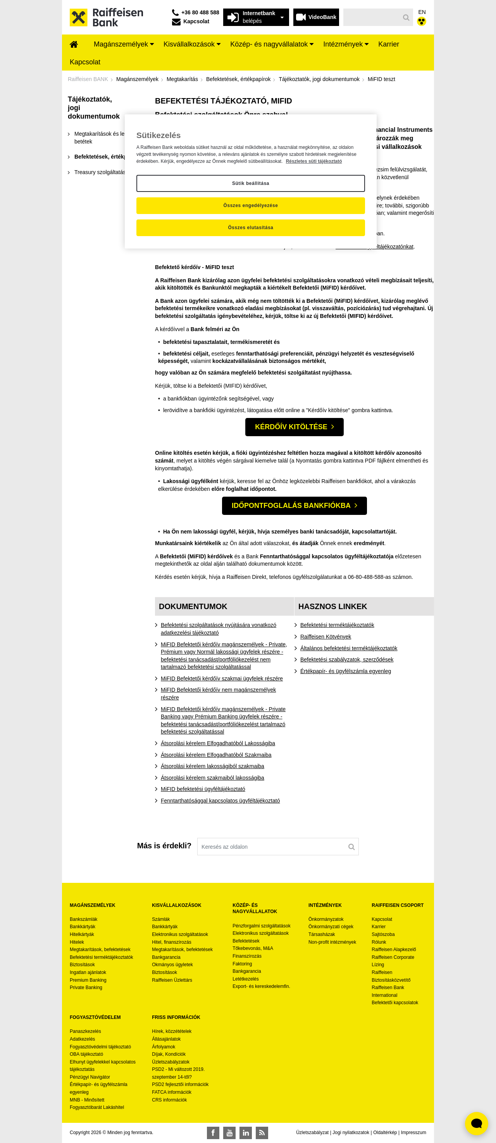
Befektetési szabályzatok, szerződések (346, 659)
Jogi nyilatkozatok (350, 1132)
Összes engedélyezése (251, 205)
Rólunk (379, 942)
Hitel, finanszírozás (171, 942)
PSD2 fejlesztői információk (180, 1084)
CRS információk (169, 1100)
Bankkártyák (82, 926)
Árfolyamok (163, 1047)
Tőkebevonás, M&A (252, 948)
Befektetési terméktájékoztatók (337, 625)
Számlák (161, 919)
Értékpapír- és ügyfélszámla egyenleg (345, 671)
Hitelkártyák (82, 934)
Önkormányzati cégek (330, 926)
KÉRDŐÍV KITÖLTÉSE (291, 427)
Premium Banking (88, 980)
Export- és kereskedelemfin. (261, 986)
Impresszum (413, 1132)
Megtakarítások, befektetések (100, 949)
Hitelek (77, 942)
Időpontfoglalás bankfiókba (291, 505)
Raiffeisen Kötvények (325, 637)
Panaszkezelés (85, 1031)
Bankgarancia (166, 957)
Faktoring (242, 964)
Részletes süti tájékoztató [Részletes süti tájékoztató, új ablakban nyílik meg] (314, 161)
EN (422, 12)
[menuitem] (74, 45)
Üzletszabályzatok (170, 1062)
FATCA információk (171, 1092)
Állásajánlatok (166, 1039)
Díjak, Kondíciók (169, 1054)
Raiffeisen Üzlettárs (172, 980)
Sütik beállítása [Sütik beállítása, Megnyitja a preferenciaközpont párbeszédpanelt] (250, 183)
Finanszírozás (247, 956)
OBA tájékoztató (87, 1054)
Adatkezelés (82, 1039)
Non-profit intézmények (332, 942)
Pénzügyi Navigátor (90, 1077)
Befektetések (245, 941)
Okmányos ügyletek (172, 964)
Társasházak (321, 934)
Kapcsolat (382, 919)
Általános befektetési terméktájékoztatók (349, 648)
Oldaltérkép (385, 1132)
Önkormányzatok (326, 919)
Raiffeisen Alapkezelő (394, 949)
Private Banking (86, 987)
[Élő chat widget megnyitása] (476, 1123)
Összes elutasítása (250, 227)
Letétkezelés (245, 979)
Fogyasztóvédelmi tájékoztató (100, 1047)
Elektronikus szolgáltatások (180, 934)
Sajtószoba (383, 934)
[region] (251, 181)
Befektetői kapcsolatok (395, 1002)
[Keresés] (371, 17)
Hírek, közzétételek (171, 1031)
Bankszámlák (83, 919)
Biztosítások (82, 964)
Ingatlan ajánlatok (88, 972)
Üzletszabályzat (312, 1132)
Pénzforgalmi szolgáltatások (261, 926)
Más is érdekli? (164, 845)
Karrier (379, 926)
